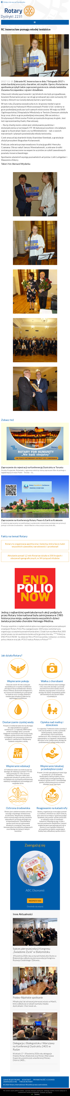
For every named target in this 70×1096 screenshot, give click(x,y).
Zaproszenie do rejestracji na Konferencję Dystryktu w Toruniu (32, 467)
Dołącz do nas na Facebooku (13, 2)
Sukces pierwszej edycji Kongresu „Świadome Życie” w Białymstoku (31, 950)
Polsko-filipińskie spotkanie (28, 997)
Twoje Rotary (26, 1082)
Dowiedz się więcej (35, 906)
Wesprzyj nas (35, 901)
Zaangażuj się (10, 1082)
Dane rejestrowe (11, 1080)
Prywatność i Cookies (44, 1080)
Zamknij (36, 1094)
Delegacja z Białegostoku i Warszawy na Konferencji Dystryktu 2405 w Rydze (34, 1046)
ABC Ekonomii (35, 890)
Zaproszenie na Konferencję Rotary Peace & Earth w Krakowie (32, 520)
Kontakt (26, 1080)
